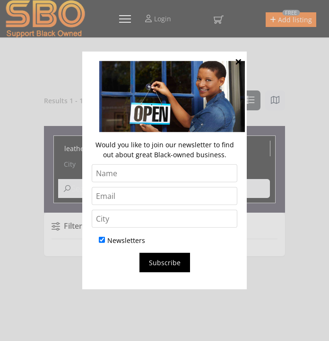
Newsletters (122, 240)
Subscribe (165, 262)
